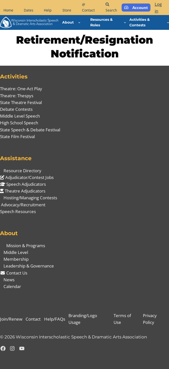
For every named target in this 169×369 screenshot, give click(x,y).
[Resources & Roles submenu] (125, 22)
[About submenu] (79, 22)
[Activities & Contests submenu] (168, 22)
